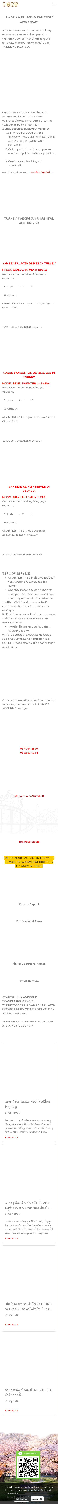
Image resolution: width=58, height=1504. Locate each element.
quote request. (41, 172)
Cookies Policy (11, 1493)
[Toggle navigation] (54, 4)
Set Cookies (21, 1499)
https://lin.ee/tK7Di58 (29, 796)
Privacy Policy (40, 1490)
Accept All (37, 1499)
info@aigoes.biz (29, 842)
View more (12, 1137)
